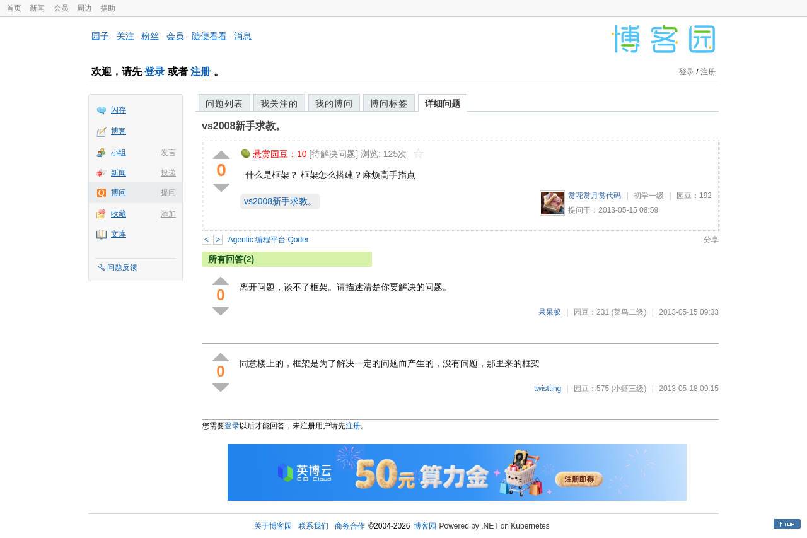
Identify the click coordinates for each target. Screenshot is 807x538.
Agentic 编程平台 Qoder (268, 239)
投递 (168, 172)
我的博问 (334, 103)
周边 (84, 8)
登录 (154, 71)
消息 (243, 36)
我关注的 (279, 103)
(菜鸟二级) (628, 312)
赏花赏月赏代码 (594, 195)
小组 (118, 152)
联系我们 (313, 526)
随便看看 (209, 36)
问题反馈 (122, 267)
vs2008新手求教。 (244, 125)
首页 (13, 8)
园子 (100, 36)
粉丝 (150, 36)
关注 (125, 36)
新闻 (37, 8)
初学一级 (649, 195)
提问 (168, 192)
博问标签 (389, 103)
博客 (118, 131)
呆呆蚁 (549, 312)
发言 (168, 152)
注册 (200, 71)
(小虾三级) (628, 388)
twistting (547, 388)
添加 (168, 213)
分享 (711, 239)
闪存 (118, 109)
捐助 (107, 8)
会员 (61, 8)
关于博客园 (273, 526)
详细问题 (442, 103)
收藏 (118, 213)
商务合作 (350, 526)
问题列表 (224, 103)
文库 (118, 234)
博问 (118, 192)
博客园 (425, 526)
